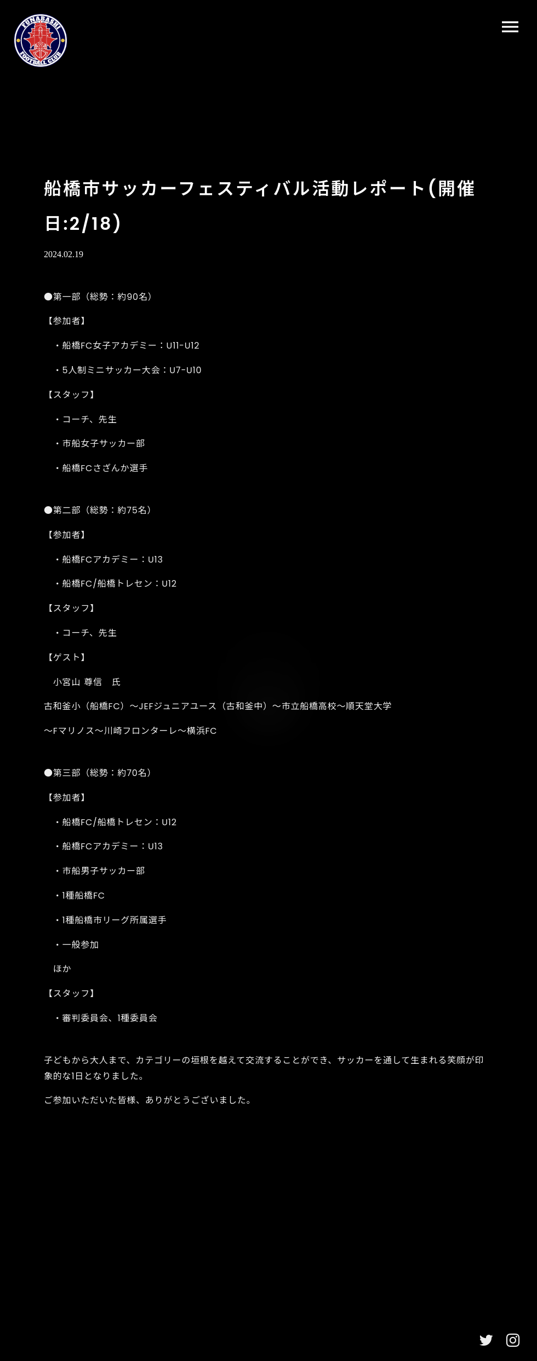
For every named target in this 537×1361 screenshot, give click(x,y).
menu (510, 27)
